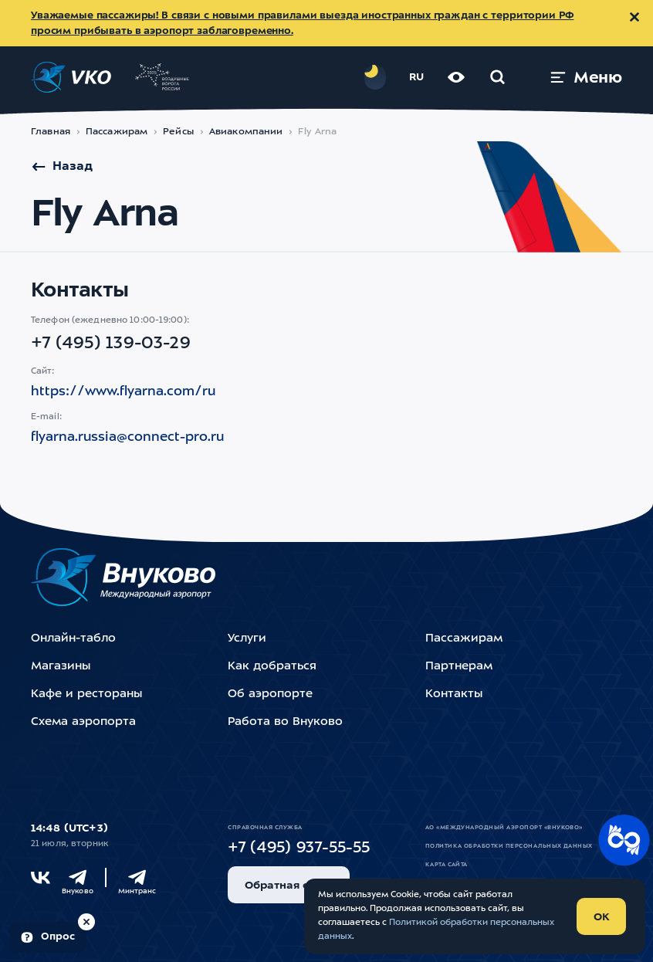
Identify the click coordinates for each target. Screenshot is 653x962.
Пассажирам (116, 132)
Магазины (60, 666)
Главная (50, 132)
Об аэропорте (270, 694)
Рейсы (178, 132)
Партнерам (458, 666)
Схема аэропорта (83, 722)
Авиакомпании (246, 132)
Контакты (453, 694)
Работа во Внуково (285, 722)
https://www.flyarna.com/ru (123, 391)
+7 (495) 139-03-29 (111, 343)
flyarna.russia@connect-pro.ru (127, 437)
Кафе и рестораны (86, 694)
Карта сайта (446, 865)
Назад (62, 166)
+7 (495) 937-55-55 (299, 848)
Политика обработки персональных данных (509, 846)
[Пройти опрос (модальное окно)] (47, 937)
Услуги (247, 639)
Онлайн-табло (73, 639)
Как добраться (272, 666)
